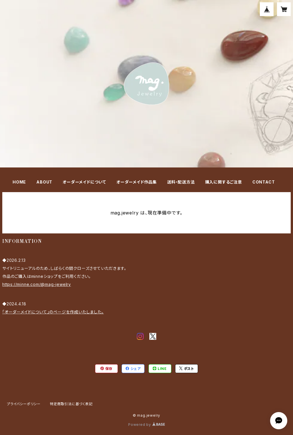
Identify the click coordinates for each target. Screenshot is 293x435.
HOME (19, 182)
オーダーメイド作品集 (136, 182)
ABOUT (44, 182)
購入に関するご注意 (223, 182)
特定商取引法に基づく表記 (71, 404)
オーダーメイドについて (84, 182)
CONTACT (263, 182)
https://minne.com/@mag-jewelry (36, 284)
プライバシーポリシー (24, 404)
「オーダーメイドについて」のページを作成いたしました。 (53, 311)
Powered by (146, 424)
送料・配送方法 (181, 182)
